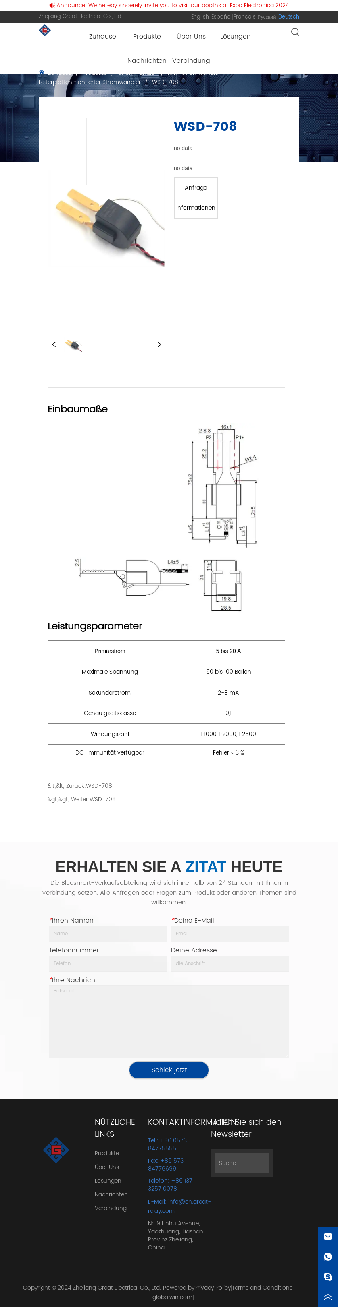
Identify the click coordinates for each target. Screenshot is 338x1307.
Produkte (94, 73)
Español (221, 17)
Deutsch (288, 17)
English (200, 17)
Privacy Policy (212, 1288)
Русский (267, 17)
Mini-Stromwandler (194, 73)
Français (245, 17)
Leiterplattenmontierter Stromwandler (90, 82)
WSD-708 (164, 82)
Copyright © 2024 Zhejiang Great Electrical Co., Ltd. (92, 1288)
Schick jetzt (169, 1070)
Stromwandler (137, 73)
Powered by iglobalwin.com (172, 1292)
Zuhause (59, 73)
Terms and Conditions (262, 1288)
